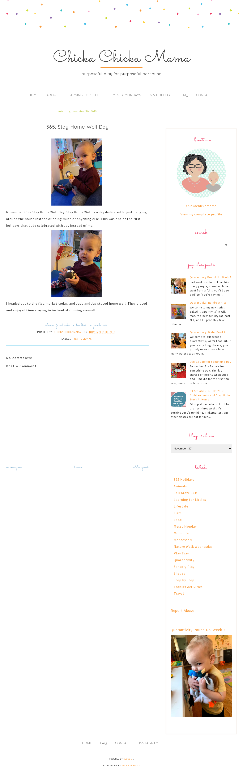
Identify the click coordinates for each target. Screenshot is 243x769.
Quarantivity (184, 560)
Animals (180, 486)
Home (33, 95)
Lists (178, 513)
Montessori (183, 540)
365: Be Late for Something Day (210, 362)
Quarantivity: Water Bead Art (209, 332)
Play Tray (181, 553)
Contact (204, 95)
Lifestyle (181, 506)
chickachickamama (201, 206)
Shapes (179, 573)
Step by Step (184, 580)
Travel (179, 593)
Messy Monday (185, 526)
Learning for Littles (86, 95)
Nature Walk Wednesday (193, 546)
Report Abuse (182, 610)
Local (178, 520)
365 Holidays (161, 95)
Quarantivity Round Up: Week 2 (210, 277)
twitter (81, 325)
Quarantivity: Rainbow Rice (208, 302)
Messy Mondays (127, 95)
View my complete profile (201, 214)
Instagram (148, 743)
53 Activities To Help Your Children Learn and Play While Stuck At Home (210, 395)
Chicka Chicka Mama (121, 58)
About (52, 95)
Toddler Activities (188, 587)
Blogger (128, 758)
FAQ (184, 95)
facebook (62, 325)
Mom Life (181, 533)
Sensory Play (184, 566)
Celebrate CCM (186, 493)
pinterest (101, 325)
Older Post (141, 467)
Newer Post (14, 467)
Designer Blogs (131, 765)
